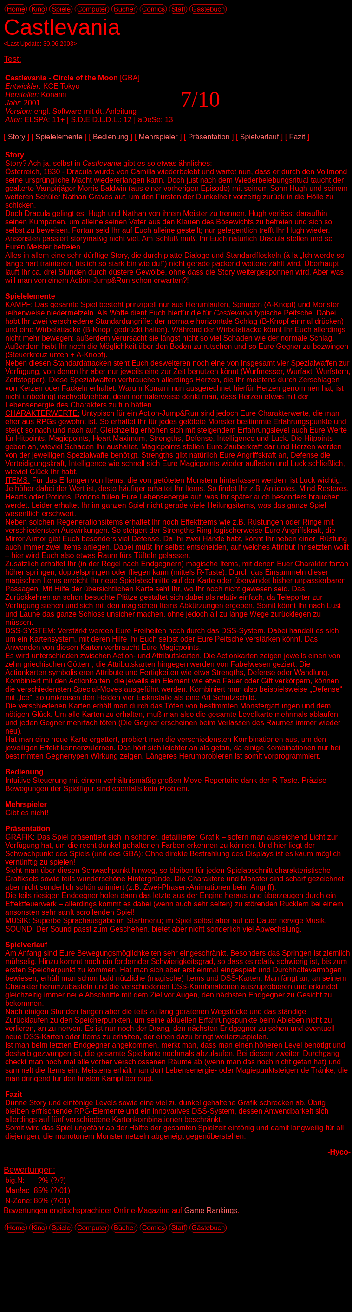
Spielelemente (59, 137)
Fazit (297, 137)
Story (16, 137)
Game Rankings (211, 1210)
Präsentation (209, 137)
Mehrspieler (158, 137)
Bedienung (110, 137)
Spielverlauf (259, 137)
